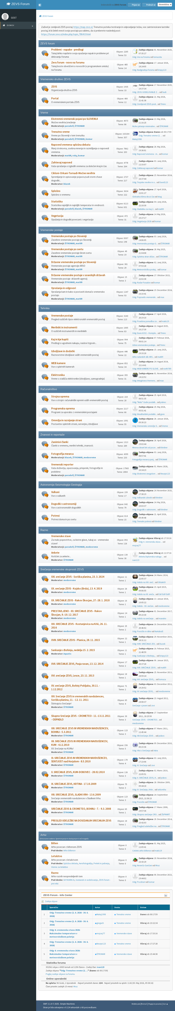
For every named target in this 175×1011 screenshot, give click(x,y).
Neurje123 (165, 473)
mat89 (68, 155)
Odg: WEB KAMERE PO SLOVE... (146, 368)
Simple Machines (67, 1004)
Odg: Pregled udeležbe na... (145, 826)
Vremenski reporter (62, 464)
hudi (164, 92)
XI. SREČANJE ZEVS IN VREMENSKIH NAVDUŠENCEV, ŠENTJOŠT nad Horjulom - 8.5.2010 (79, 759)
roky (74, 155)
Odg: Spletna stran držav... (144, 256)
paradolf (69, 126)
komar (89, 139)
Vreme (165, 426)
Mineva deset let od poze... (144, 447)
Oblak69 (162, 582)
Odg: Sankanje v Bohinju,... (144, 655)
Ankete (55, 552)
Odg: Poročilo (138, 802)
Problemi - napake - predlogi (67, 49)
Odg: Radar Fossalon (141, 282)
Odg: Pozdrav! (138, 882)
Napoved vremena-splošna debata (70, 144)
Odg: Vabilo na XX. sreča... (143, 594)
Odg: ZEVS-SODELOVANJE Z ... (145, 92)
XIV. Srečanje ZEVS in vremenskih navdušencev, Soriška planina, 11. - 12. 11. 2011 (77, 698)
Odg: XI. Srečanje (140, 765)
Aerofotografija (85, 863)
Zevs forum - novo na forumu (67, 62)
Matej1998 (137, 139)
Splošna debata (70, 863)
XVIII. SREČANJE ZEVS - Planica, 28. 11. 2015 (75, 640)
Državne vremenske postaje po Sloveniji (73, 262)
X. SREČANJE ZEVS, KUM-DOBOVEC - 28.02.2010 (78, 772)
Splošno (55, 191)
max (162, 297)
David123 (164, 182)
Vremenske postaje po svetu (67, 249)
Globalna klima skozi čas (143, 196)
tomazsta (157, 57)
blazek (67, 184)
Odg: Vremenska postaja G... (145, 243)
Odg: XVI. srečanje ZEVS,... (144, 679)
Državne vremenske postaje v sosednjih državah (78, 275)
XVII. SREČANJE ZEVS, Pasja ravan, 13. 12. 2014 (77, 664)
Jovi (153, 705)
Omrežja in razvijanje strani (66, 420)
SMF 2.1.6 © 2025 (51, 1004)
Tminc (163, 104)
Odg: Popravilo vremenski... (144, 297)
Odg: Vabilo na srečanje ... (143, 618)
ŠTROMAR (80, 126)
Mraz (158, 865)
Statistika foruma (54, 962)
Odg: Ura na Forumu (141, 57)
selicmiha (162, 789)
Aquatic (67, 653)
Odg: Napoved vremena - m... (145, 154)
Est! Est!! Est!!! (164, 594)
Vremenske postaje (62, 315)
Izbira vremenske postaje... (144, 345)
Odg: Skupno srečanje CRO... (145, 814)
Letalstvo (56, 856)
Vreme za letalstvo (59, 867)
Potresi (55, 515)
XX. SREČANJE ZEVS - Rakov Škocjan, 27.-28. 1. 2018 (80, 600)
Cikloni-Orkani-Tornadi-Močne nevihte (73, 173)
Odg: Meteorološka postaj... (144, 269)
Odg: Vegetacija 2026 (141, 221)
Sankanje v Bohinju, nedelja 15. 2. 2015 (73, 650)
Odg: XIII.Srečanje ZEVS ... (143, 735)
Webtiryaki (136, 1004)
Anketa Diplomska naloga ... (151, 556)
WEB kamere (58, 363)
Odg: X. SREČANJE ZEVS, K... (144, 777)
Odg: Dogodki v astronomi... (144, 509)
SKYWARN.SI (69, 880)
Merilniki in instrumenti (64, 327)
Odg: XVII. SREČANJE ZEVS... (144, 667)
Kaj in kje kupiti (59, 339)
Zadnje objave (49, 901)
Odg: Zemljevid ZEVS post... (144, 104)
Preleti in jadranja (101, 863)
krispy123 (162, 70)
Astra (156, 750)
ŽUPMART (165, 814)
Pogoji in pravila (154, 1004)
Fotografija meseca (62, 454)
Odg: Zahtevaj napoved (143, 168)
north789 (167, 368)
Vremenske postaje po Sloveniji (69, 236)
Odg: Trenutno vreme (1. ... (150, 135)
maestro (162, 618)
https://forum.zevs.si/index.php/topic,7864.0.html (66, 34)
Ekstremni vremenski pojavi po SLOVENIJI (74, 119)
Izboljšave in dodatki (63, 351)
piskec (163, 402)
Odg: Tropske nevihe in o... (144, 182)
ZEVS (54, 86)
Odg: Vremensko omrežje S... (145, 426)
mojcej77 (136, 545)
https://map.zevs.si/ (83, 26)
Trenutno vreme (60, 131)
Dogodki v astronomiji (63, 504)
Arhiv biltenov (69, 850)
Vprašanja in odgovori (63, 288)
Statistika (57, 201)
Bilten (54, 843)
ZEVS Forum (18, 4)
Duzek (162, 644)
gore (162, 414)
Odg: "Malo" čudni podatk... (144, 402)
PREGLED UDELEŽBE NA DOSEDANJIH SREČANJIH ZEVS (81, 820)
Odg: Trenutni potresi (141, 521)
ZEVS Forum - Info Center (57, 895)
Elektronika (58, 375)
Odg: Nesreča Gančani (142, 865)
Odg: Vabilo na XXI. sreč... (143, 582)
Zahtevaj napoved (61, 162)
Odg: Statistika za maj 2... (143, 209)
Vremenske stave (61, 536)
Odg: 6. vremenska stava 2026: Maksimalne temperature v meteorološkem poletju (65, 933)
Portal (54, 98)
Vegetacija (57, 216)
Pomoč (144, 1004)
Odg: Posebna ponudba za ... (145, 321)
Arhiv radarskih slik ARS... (143, 357)
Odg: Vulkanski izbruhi (142, 497)
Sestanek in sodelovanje (87, 880)
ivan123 (135, 560)
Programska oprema (63, 408)
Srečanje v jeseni (140, 705)
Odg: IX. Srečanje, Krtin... (143, 789)
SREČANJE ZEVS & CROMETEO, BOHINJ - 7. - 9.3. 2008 (81, 808)
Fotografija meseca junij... (143, 459)
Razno (54, 873)
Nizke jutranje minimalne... (144, 126)
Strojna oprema (60, 396)
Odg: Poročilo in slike (141, 631)
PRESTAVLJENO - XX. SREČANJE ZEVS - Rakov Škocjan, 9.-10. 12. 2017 (76, 612)
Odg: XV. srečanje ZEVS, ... (143, 691)
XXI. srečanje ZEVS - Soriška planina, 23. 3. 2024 (77, 576)
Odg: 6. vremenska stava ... (150, 542)
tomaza (162, 679)
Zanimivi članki (59, 442)
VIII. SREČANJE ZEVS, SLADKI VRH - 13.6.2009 (76, 794)
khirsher (163, 447)
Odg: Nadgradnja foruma (143, 70)
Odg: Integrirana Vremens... (144, 380)
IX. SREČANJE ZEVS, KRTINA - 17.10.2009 (73, 784)
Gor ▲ (165, 1004)
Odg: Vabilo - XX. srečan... (143, 606)
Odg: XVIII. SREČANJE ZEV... (144, 644)
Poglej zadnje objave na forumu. (60, 974)
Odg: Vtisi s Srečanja (141, 750)
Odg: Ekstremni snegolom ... (144, 473)
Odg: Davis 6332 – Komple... (144, 333)
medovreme (90, 457)
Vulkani (55, 492)
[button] (40, 5)
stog (160, 196)
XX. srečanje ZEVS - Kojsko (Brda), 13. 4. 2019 (76, 588)
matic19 (165, 321)
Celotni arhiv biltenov (141, 850)
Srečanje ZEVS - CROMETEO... (145, 719)
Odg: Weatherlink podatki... (144, 414)
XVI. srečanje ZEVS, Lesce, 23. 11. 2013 (72, 675)
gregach (100, 923)
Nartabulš (159, 631)
